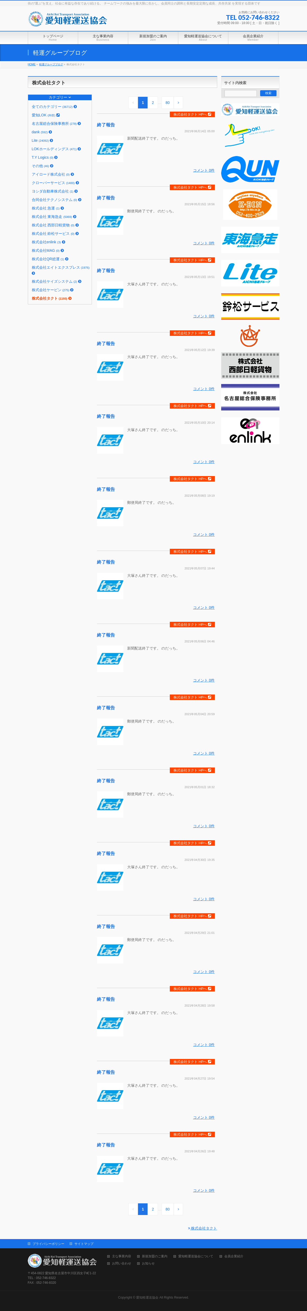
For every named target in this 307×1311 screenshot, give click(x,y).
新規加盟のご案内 (154, 1256)
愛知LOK (46, 115)
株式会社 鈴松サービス (55, 233)
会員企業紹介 (233, 1256)
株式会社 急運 (48, 208)
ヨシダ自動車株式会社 (55, 191)
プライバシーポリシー (48, 1244)
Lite (42, 140)
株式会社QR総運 (50, 259)
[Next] (178, 103)
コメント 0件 (204, 170)
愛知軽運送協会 (147, 1297)
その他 (43, 166)
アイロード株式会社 (53, 174)
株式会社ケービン (53, 290)
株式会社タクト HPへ (192, 114)
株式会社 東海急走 (54, 216)
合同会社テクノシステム (56, 200)
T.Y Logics (45, 157)
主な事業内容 (121, 1256)
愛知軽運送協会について (195, 1256)
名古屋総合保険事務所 (56, 123)
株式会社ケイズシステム (56, 281)
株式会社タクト (52, 298)
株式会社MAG (48, 250)
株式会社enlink (48, 242)
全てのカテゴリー (54, 106)
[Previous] (133, 103)
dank (42, 132)
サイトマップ (84, 1244)
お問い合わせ (121, 1263)
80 (168, 103)
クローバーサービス (55, 183)
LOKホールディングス (56, 149)
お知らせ (148, 1263)
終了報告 (106, 124)
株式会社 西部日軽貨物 (55, 225)
